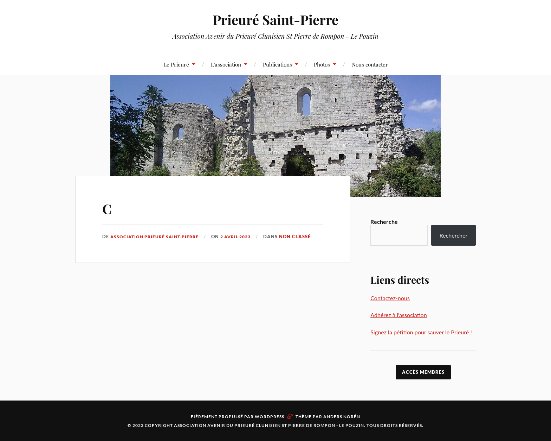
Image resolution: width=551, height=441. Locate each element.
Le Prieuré (176, 64)
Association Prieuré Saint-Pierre (157, 236)
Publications (277, 64)
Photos (322, 64)
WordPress (269, 416)
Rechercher (453, 235)
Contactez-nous (390, 298)
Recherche (384, 221)
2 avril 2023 (243, 236)
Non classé (304, 236)
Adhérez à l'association (398, 314)
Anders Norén (341, 416)
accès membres (423, 372)
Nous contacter (370, 64)
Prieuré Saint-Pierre (275, 20)
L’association (226, 64)
